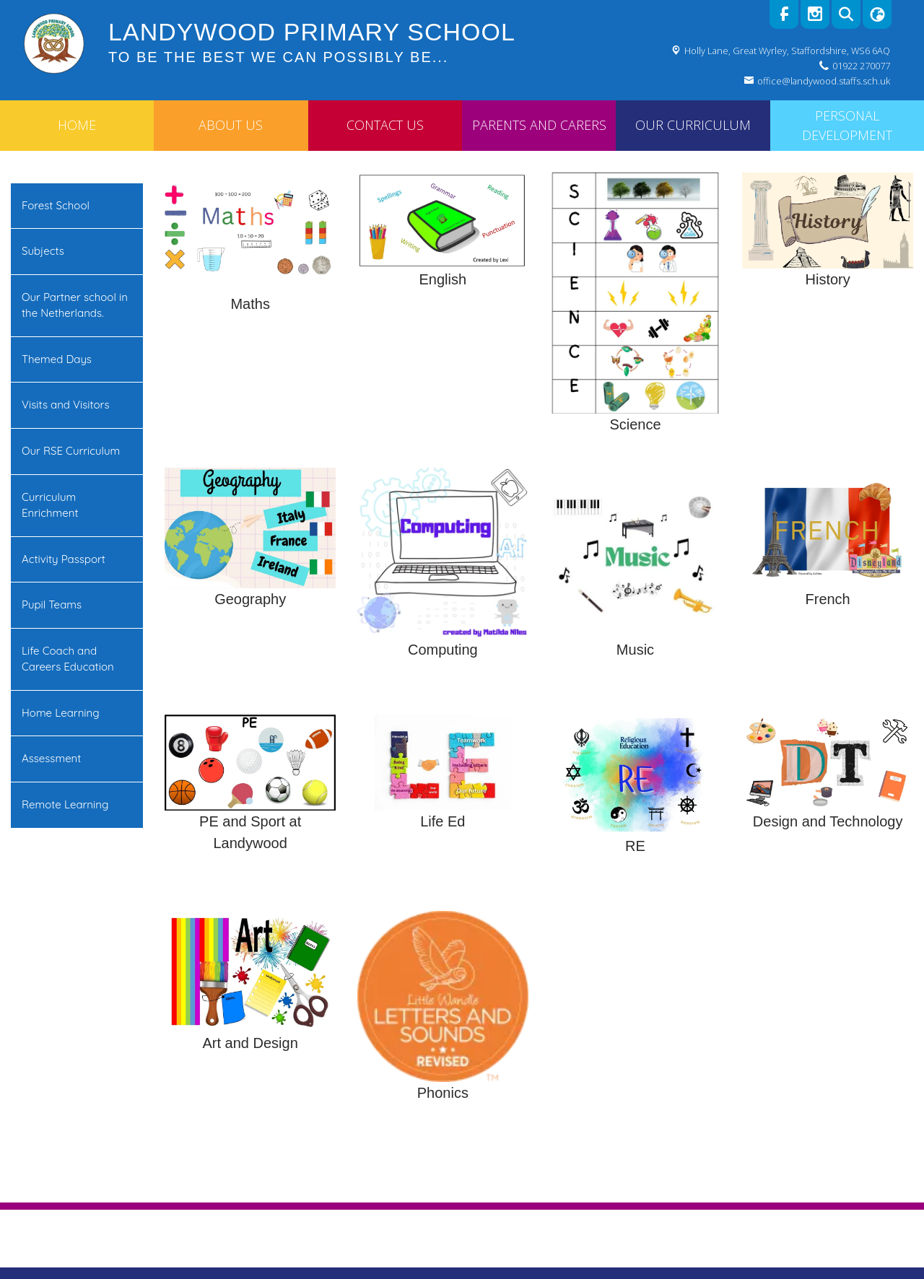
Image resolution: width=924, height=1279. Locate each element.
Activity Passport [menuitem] (63, 559)
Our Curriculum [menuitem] (693, 125)
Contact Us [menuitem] (385, 125)
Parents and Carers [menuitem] (539, 125)
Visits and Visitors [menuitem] (65, 404)
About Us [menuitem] (231, 125)
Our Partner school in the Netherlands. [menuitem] (75, 305)
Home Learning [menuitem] (61, 713)
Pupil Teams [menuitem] (52, 604)
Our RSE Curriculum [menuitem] (71, 451)
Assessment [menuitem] (51, 758)
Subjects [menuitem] (43, 251)
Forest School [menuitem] (56, 205)
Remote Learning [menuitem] (65, 804)
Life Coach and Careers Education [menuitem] (68, 659)
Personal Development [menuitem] (847, 125)
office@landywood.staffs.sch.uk (823, 80)
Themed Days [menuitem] (57, 359)
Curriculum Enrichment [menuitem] (50, 505)
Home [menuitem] (77, 125)
